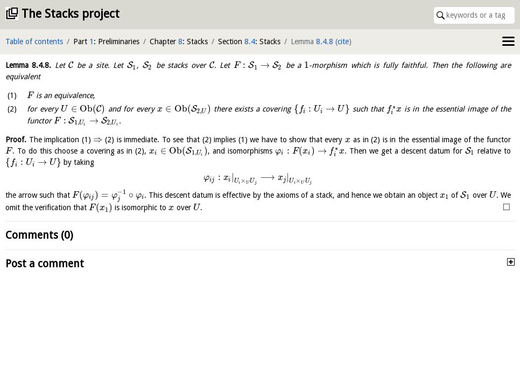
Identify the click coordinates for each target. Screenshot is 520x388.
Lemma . (28, 65)
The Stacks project (71, 13)
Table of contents (34, 41)
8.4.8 (324, 41)
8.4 (249, 41)
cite (343, 41)
